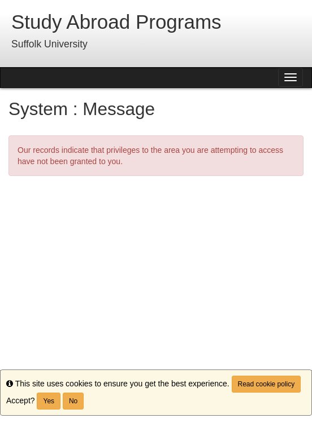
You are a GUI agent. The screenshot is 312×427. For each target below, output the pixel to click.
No (73, 401)
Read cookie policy (266, 384)
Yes (48, 401)
